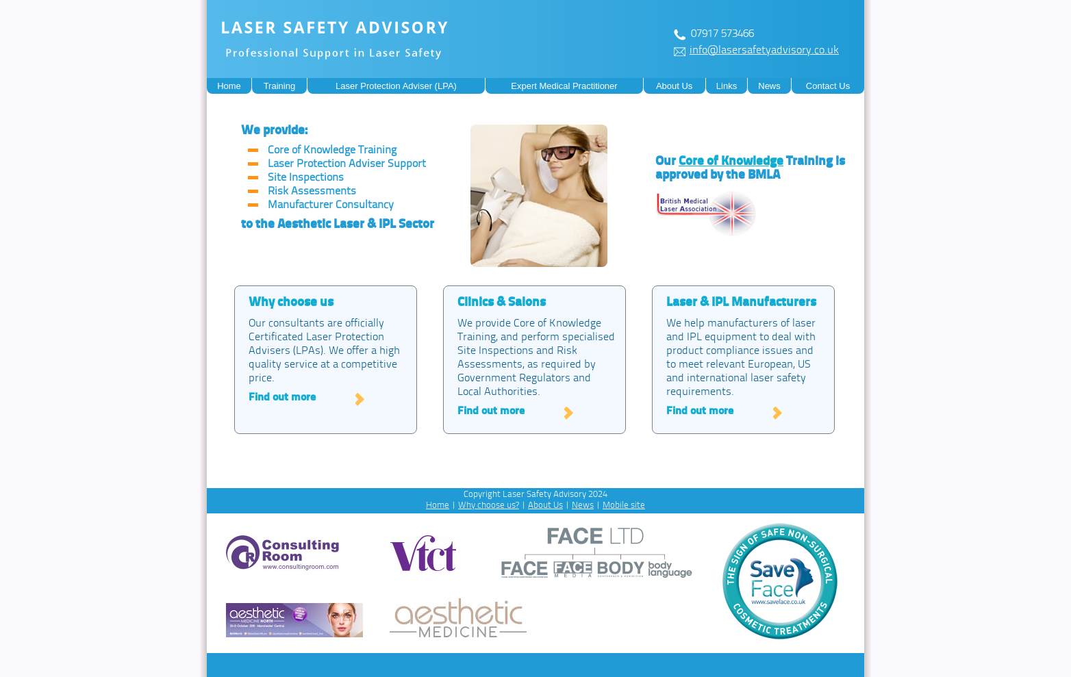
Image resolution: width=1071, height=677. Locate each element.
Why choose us (291, 302)
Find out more (282, 397)
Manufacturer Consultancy (331, 205)
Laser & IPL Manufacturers (741, 302)
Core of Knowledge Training (332, 150)
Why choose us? (488, 505)
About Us (545, 505)
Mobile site (624, 505)
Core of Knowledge (731, 161)
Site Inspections (306, 178)
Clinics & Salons (501, 302)
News (583, 505)
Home (437, 505)
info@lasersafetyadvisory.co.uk (764, 50)
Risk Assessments (312, 191)
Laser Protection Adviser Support (347, 164)
